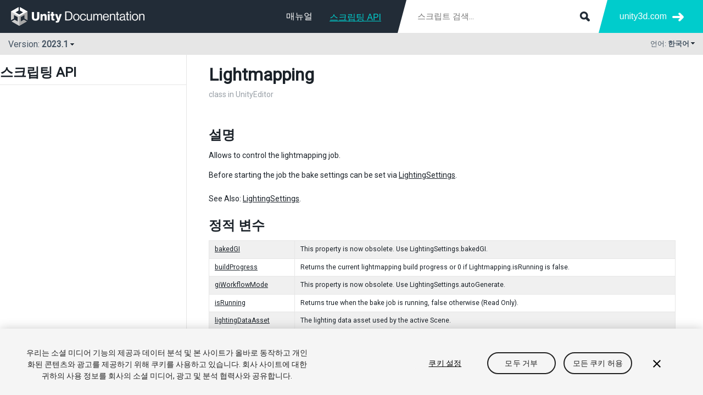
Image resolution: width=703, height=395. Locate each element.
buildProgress (236, 267)
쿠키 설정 (444, 363)
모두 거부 (521, 363)
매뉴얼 (299, 16)
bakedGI (227, 249)
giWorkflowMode (241, 285)
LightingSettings (427, 175)
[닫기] (656, 364)
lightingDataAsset (242, 320)
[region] (351, 362)
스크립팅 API (355, 17)
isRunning (230, 303)
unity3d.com (643, 16)
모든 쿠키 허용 (598, 363)
